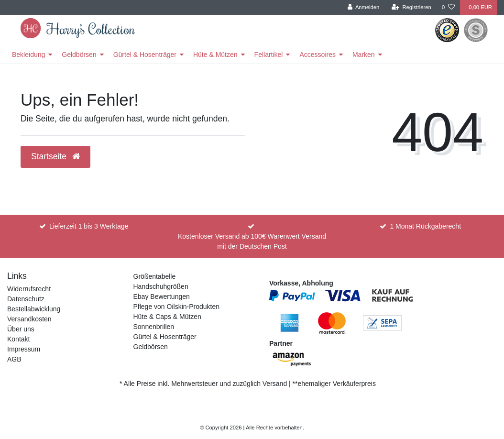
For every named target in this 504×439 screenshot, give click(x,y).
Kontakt (18, 339)
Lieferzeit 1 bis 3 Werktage (89, 226)
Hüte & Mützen (215, 54)
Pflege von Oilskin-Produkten (176, 306)
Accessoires (317, 54)
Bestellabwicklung (33, 309)
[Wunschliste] (448, 7)
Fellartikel (268, 54)
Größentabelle (154, 276)
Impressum (23, 349)
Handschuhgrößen (160, 286)
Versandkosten (29, 319)
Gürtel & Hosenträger (144, 54)
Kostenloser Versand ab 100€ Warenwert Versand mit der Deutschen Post (252, 241)
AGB (14, 359)
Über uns (20, 329)
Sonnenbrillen (154, 326)
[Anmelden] (363, 7)
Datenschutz (25, 299)
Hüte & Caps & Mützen (167, 316)
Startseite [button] (55, 156)
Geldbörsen (79, 54)
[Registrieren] (411, 7)
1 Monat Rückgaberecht (425, 226)
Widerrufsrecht (29, 289)
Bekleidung (28, 54)
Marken (363, 54)
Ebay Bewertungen (161, 296)
